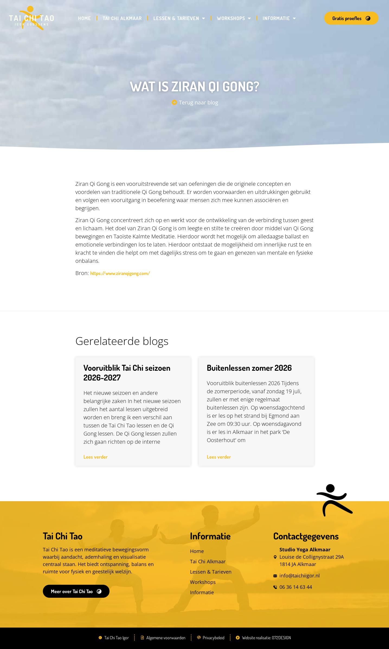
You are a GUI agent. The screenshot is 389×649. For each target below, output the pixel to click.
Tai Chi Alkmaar (122, 18)
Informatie (279, 18)
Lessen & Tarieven (179, 18)
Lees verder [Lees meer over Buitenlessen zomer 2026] (219, 457)
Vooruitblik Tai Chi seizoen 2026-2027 (127, 372)
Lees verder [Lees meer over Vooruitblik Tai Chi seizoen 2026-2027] (95, 457)
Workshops (234, 18)
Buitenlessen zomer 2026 (249, 367)
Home (84, 18)
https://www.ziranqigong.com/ (120, 273)
